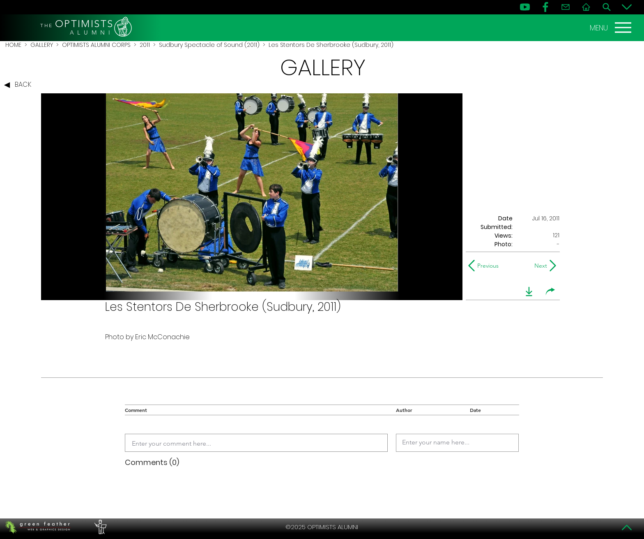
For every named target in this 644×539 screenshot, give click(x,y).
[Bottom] (627, 7)
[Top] (627, 527)
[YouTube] (525, 7)
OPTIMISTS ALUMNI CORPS (96, 45)
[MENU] (611, 27)
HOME (13, 45)
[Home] (586, 7)
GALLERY (41, 45)
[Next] (539, 265)
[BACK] (19, 85)
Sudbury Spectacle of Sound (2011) (209, 45)
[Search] (607, 7)
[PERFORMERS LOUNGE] (99, 527)
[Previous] (485, 265)
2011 (145, 45)
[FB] (545, 7)
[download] (529, 291)
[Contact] (566, 7)
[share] (550, 291)
